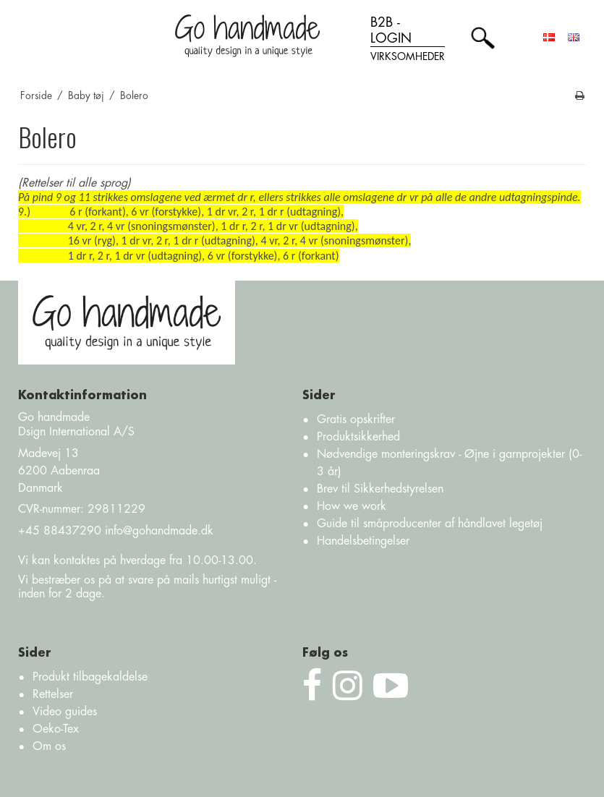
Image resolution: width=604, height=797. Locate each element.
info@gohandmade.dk (159, 531)
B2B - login (407, 40)
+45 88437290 (59, 531)
